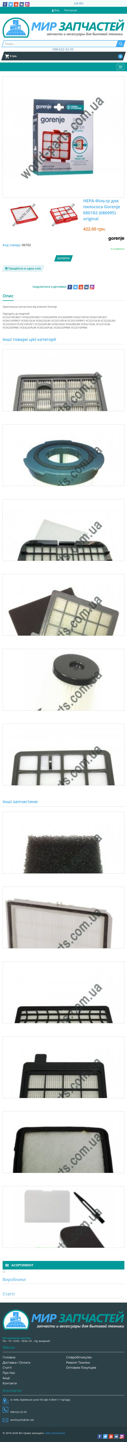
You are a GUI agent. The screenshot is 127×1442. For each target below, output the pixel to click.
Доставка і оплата (16, 1362)
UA (76, 3)
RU (81, 3)
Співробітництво (79, 1357)
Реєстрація (70, 10)
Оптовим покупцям (81, 1367)
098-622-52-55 (63, 49)
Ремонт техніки (78, 1362)
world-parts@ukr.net (22, 1419)
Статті (7, 1367)
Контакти (10, 1383)
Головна (9, 1357)
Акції (6, 1378)
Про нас (9, 1373)
